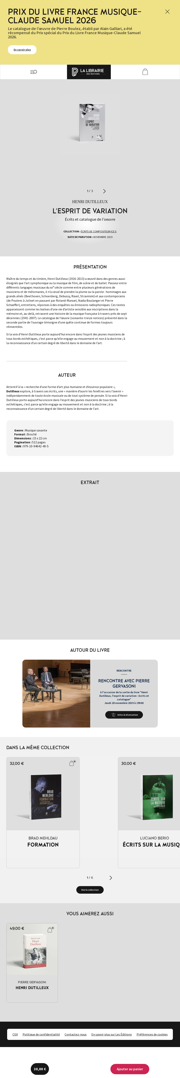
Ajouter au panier (130, 1069)
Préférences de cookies (152, 1034)
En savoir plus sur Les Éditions (111, 1034)
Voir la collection (90, 889)
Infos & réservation (128, 714)
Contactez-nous (76, 1034)
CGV (15, 1034)
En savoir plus (22, 49)
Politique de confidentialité (41, 1034)
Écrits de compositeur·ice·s (99, 231)
